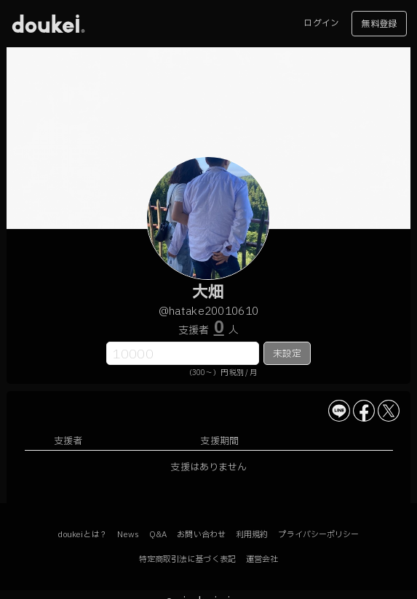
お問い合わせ (201, 534)
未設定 (287, 354)
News (127, 534)
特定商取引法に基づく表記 (187, 559)
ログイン (320, 23)
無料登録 (378, 24)
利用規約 (252, 534)
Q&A (158, 534)
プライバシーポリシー (318, 534)
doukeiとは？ (82, 534)
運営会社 (262, 559)
